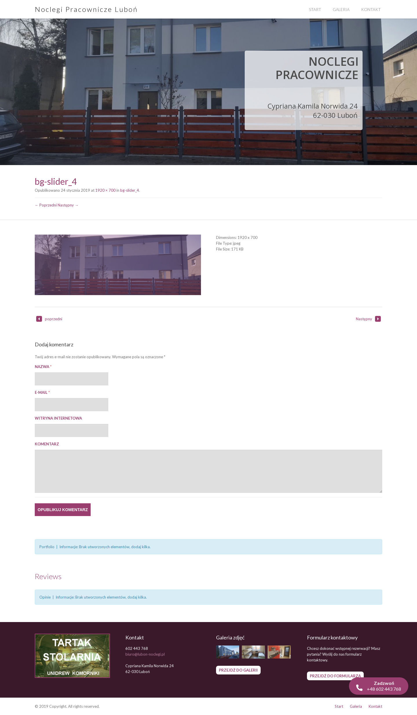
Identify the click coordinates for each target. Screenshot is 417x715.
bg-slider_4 (129, 190)
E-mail (42, 392)
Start (315, 9)
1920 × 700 (105, 190)
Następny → (68, 205)
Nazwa (43, 366)
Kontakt (371, 9)
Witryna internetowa (58, 418)
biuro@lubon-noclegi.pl (145, 654)
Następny (368, 319)
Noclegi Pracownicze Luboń (86, 9)
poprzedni (49, 319)
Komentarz (47, 444)
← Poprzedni (46, 205)
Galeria (341, 9)
